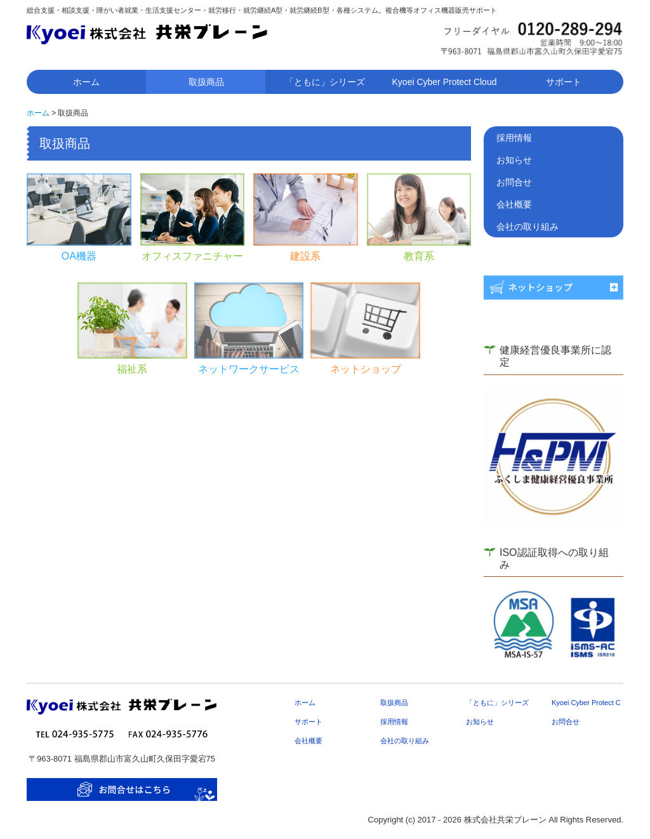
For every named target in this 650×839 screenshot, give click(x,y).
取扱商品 (206, 82)
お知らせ (514, 160)
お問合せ (514, 182)
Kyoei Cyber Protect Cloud (444, 82)
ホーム (86, 82)
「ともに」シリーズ (325, 82)
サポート (563, 82)
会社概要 (514, 204)
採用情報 (514, 138)
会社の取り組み (527, 226)
